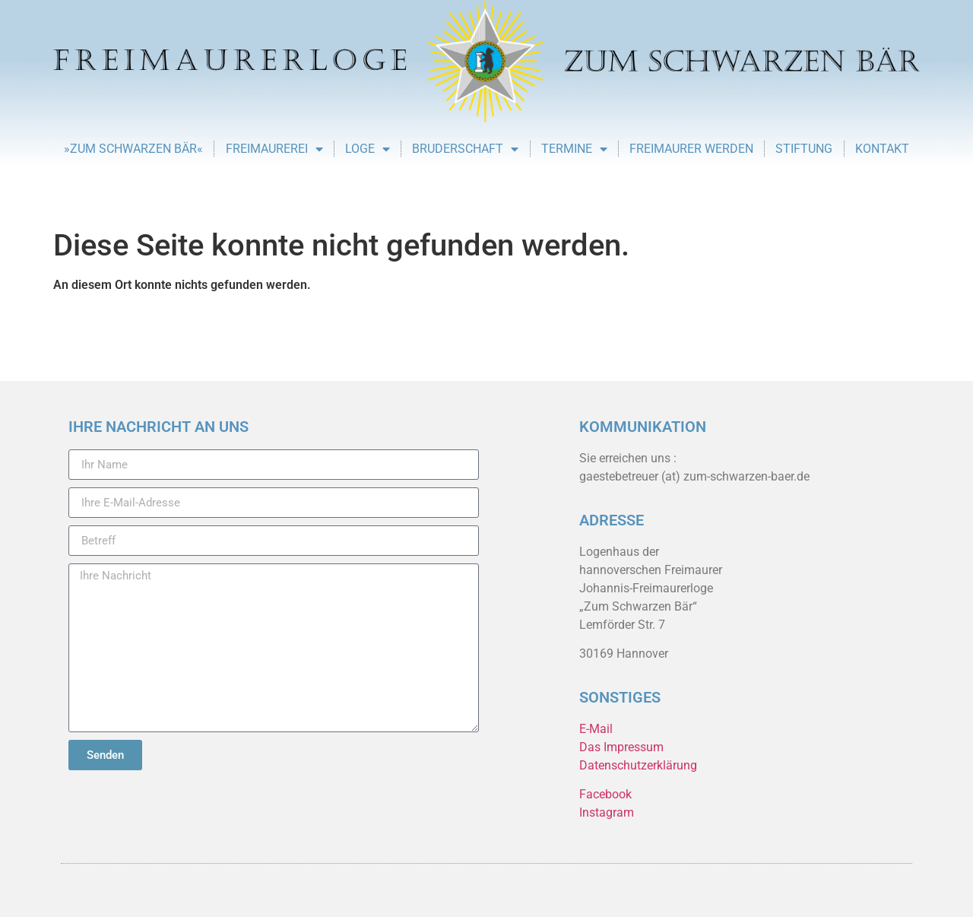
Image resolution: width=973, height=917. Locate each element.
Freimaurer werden (691, 148)
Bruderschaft (465, 149)
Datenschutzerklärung (638, 765)
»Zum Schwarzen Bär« (133, 148)
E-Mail (596, 729)
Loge (367, 149)
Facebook (605, 794)
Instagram (606, 812)
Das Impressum (621, 747)
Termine (574, 149)
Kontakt (882, 148)
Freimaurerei (274, 149)
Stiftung (803, 148)
